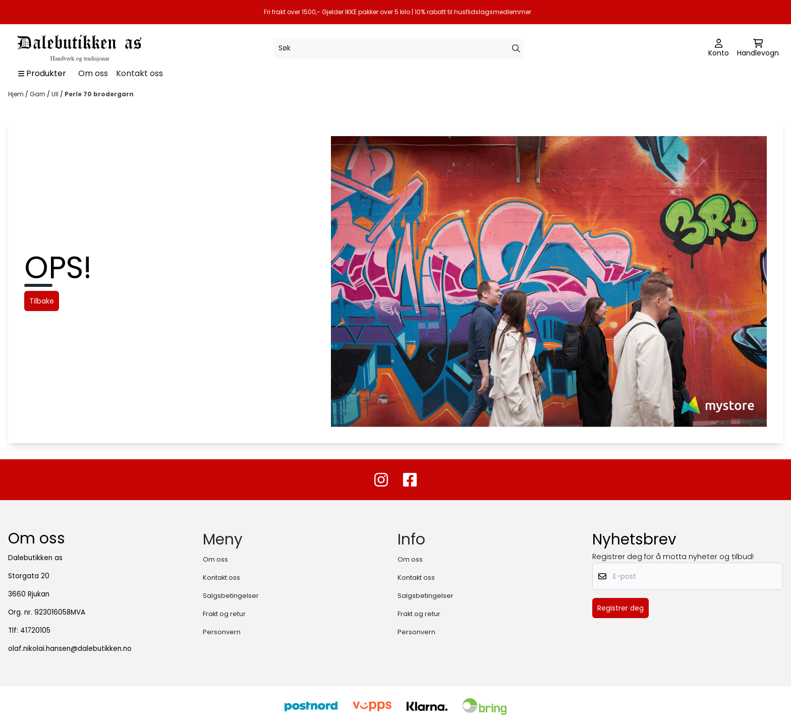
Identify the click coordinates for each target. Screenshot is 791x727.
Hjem (16, 94)
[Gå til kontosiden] (718, 48)
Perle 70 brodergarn (99, 94)
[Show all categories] (42, 74)
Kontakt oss (139, 73)
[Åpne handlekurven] (758, 48)
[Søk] (398, 48)
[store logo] (78, 48)
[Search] (516, 48)
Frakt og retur (224, 614)
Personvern (222, 632)
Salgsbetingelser (231, 595)
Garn (38, 94)
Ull (55, 94)
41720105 (35, 630)
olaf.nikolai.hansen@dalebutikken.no (70, 648)
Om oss (93, 73)
